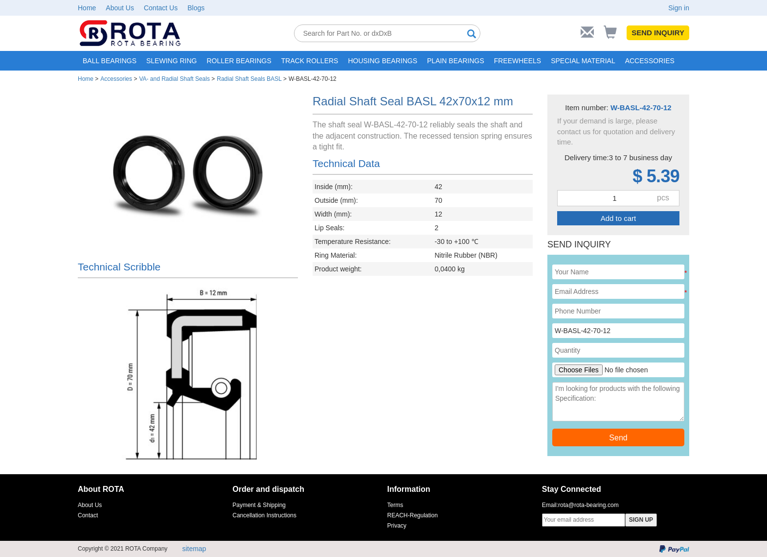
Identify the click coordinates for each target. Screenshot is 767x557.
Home (87, 8)
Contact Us (161, 8)
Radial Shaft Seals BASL (249, 78)
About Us (120, 8)
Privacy (396, 525)
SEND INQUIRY (658, 32)
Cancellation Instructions (264, 515)
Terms (395, 505)
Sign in (678, 8)
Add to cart (618, 218)
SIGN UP (641, 519)
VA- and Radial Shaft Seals (174, 78)
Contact (88, 515)
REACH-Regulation (412, 515)
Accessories (116, 78)
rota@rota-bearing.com (588, 505)
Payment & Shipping (259, 505)
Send (618, 438)
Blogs (195, 8)
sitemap (194, 549)
